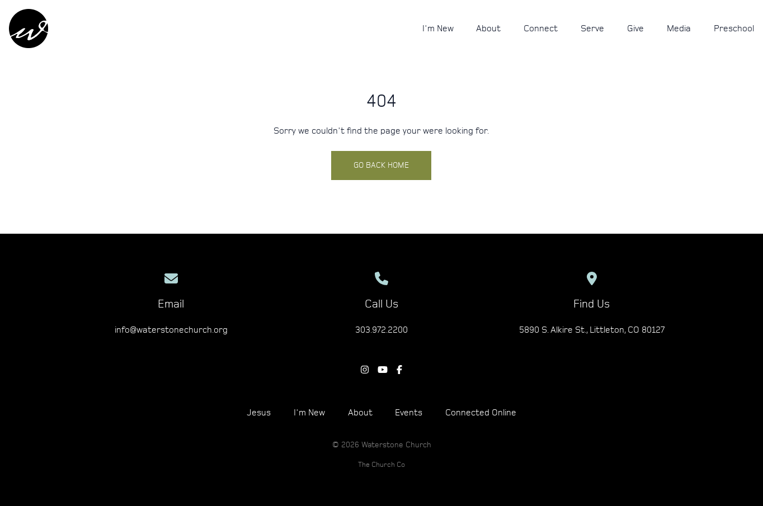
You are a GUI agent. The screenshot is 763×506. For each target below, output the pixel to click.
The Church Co (381, 465)
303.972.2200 (381, 329)
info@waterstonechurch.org (171, 329)
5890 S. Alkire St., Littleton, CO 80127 (592, 329)
